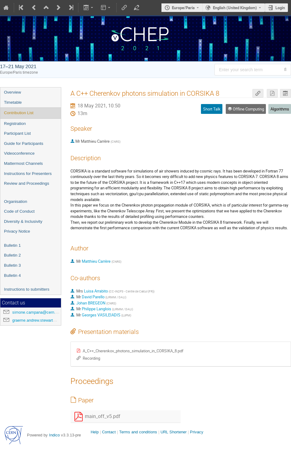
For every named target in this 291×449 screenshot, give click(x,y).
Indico (54, 435)
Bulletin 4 (12, 275)
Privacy (196, 432)
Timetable (13, 102)
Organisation (15, 201)
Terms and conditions (138, 432)
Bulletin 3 (12, 265)
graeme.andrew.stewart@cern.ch (41, 320)
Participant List (17, 133)
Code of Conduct (19, 211)
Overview (12, 92)
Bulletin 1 (12, 245)
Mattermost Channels (23, 163)
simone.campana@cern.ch (36, 312)
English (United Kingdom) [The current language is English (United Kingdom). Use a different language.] (235, 7)
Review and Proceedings (26, 183)
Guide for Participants (23, 143)
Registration (15, 123)
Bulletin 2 (12, 255)
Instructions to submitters (26, 289)
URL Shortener (174, 432)
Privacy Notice (17, 231)
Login (280, 7)
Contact (109, 432)
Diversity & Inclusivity (23, 221)
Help (95, 432)
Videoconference (19, 153)
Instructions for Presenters (28, 173)
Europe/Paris (183, 7)
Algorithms (279, 109)
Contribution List (18, 112)
